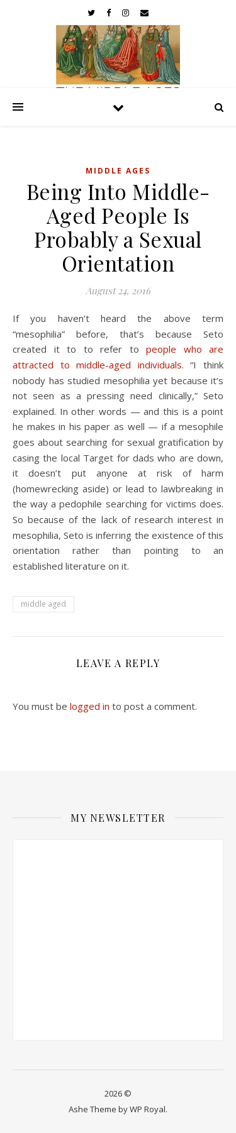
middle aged (43, 604)
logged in (90, 706)
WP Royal (148, 1109)
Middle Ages (118, 170)
